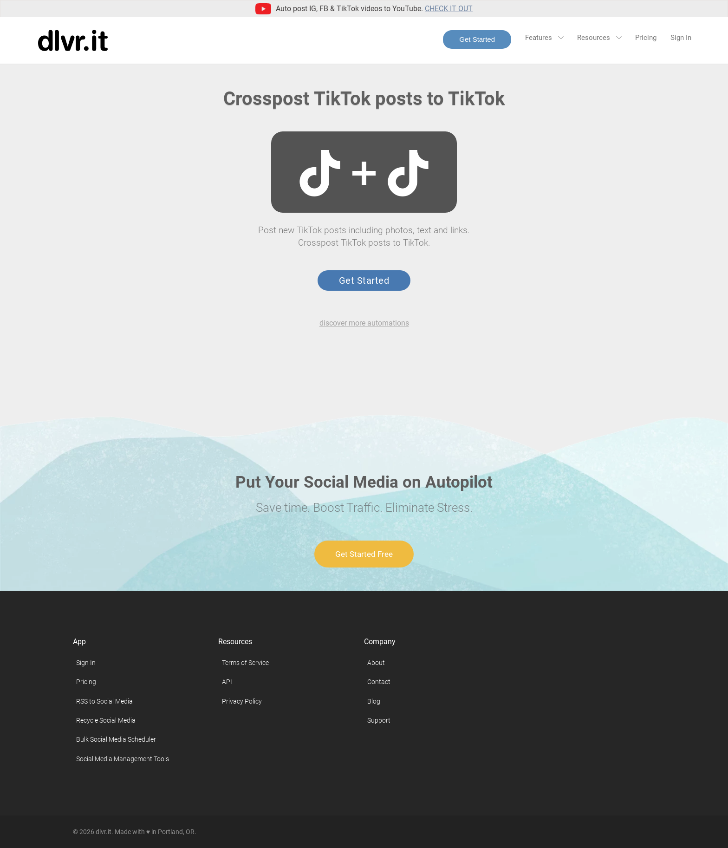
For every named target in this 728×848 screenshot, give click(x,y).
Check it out (449, 8)
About (376, 662)
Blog (373, 701)
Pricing (645, 37)
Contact (378, 681)
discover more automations (364, 323)
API (227, 681)
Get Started (477, 39)
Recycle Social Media (106, 720)
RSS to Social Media (104, 701)
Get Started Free (364, 554)
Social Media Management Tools (122, 759)
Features (544, 37)
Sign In (680, 37)
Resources (599, 37)
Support (378, 720)
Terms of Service (245, 662)
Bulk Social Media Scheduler (116, 739)
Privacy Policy (242, 701)
